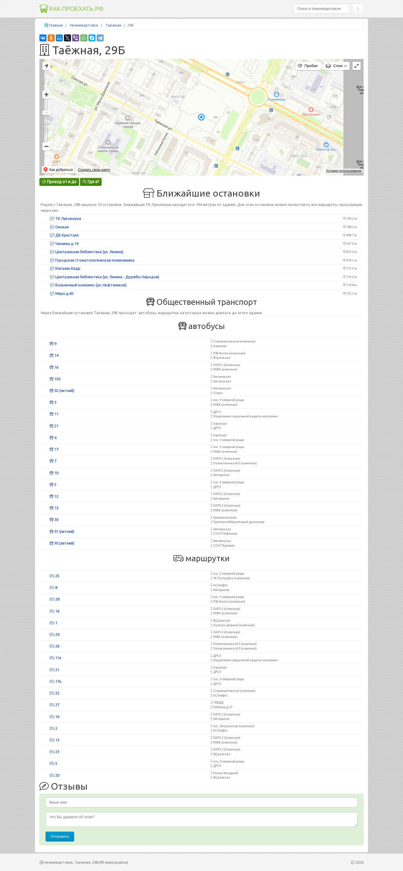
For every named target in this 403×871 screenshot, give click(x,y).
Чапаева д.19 (64, 244)
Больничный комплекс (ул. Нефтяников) (88, 285)
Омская (59, 227)
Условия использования (344, 170)
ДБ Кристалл (64, 235)
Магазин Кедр (65, 268)
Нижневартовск (84, 25)
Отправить (60, 836)
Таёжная (113, 25)
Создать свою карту (94, 170)
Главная (56, 25)
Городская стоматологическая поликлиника (92, 260)
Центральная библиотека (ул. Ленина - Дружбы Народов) (104, 277)
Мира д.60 (61, 293)
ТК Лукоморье (65, 218)
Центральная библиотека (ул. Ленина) (86, 252)
